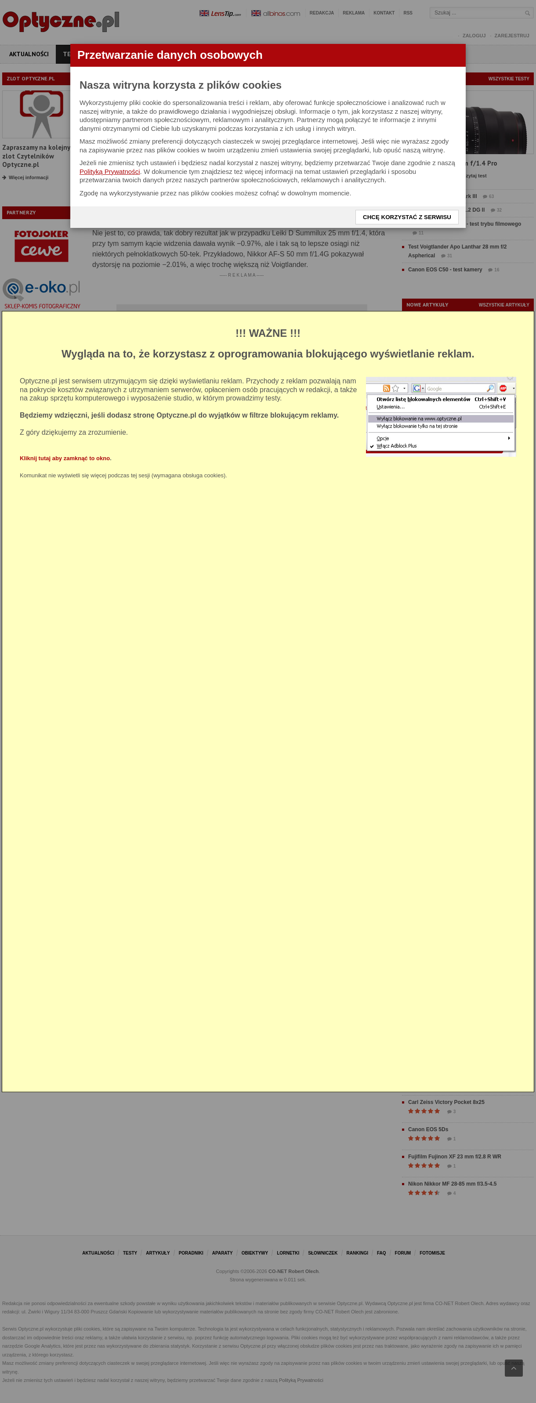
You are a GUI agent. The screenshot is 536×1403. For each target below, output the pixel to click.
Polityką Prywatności (110, 171)
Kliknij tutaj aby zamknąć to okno (65, 458)
